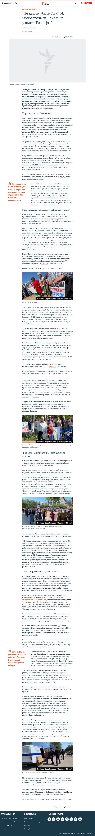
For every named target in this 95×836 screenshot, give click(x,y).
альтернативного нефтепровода (34, 600)
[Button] (56, 37)
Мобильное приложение (9, 818)
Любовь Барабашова (29, 28)
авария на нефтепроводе (48, 219)
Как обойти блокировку (32, 822)
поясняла (44, 263)
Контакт (4, 829)
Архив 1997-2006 (6, 825)
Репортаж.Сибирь (29, 9)
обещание (52, 366)
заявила (34, 245)
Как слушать (28, 818)
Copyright (27, 829)
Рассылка (27, 825)
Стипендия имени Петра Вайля (11, 822)
